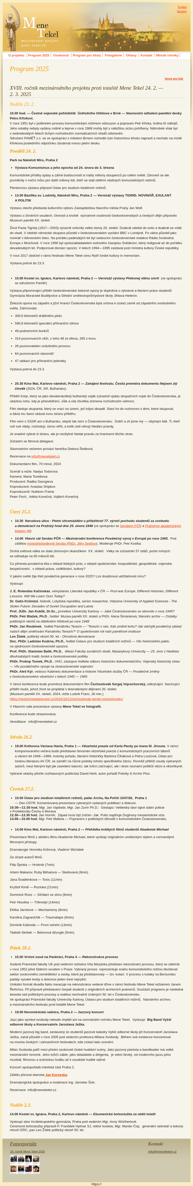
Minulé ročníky (167, 55)
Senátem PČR (130, 526)
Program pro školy (87, 55)
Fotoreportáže (23, 1143)
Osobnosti (61, 55)
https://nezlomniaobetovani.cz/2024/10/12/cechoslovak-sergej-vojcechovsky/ (66, 699)
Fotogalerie (113, 55)
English (182, 7)
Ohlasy (131, 55)
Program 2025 (38, 55)
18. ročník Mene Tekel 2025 (27, 1162)
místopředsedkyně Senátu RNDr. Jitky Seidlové (62, 543)
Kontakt (146, 55)
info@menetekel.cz (45, 456)
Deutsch (182, 11)
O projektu (16, 55)
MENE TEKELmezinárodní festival (31, 8)
